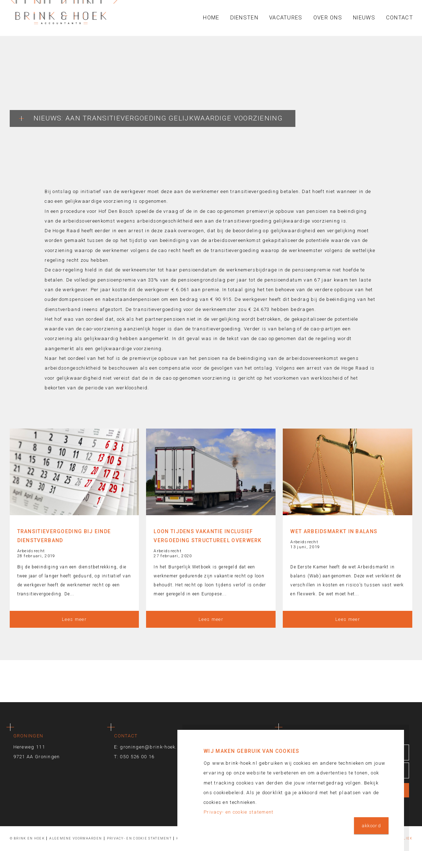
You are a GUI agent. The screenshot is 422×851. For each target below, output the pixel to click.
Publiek (404, 838)
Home (211, 17)
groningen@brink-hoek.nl (150, 747)
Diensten (244, 17)
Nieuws (364, 17)
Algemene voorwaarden (75, 838)
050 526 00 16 (137, 756)
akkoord (371, 825)
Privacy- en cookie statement (139, 838)
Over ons (327, 17)
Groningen (28, 735)
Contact (399, 17)
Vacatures (286, 17)
